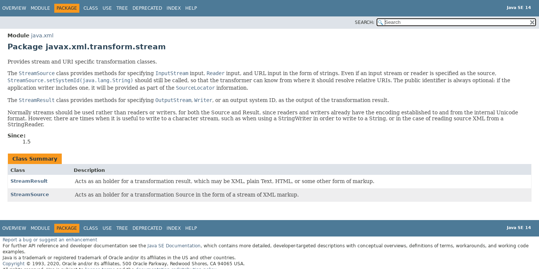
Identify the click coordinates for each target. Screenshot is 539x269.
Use (107, 8)
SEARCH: (364, 22)
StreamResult (29, 181)
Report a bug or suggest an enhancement (50, 239)
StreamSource (29, 194)
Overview (14, 8)
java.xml (42, 35)
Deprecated (147, 8)
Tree (122, 8)
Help (191, 8)
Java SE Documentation (174, 245)
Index (174, 8)
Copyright (14, 263)
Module (40, 8)
